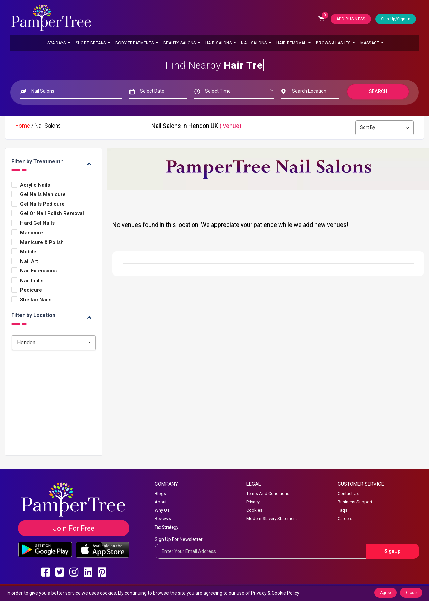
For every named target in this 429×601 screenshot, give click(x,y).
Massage (370, 43)
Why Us (162, 510)
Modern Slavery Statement (271, 518)
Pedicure (31, 290)
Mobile (28, 252)
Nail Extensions (38, 271)
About (161, 501)
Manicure (31, 233)
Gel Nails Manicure (43, 194)
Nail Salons (254, 43)
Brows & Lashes (334, 43)
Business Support (355, 501)
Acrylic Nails (35, 185)
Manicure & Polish (42, 242)
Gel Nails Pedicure (42, 204)
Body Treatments (135, 43)
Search (378, 91)
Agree (385, 592)
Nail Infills (31, 281)
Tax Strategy (166, 527)
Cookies (254, 510)
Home (22, 125)
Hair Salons (219, 43)
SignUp (392, 551)
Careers (345, 518)
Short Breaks (91, 43)
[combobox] (54, 342)
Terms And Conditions (267, 493)
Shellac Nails (35, 300)
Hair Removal (291, 43)
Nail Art (29, 261)
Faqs (342, 510)
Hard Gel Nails (37, 223)
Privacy (253, 501)
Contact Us (348, 493)
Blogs (160, 493)
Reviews (163, 518)
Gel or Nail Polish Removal (52, 213)
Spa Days (57, 43)
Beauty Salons (180, 43)
